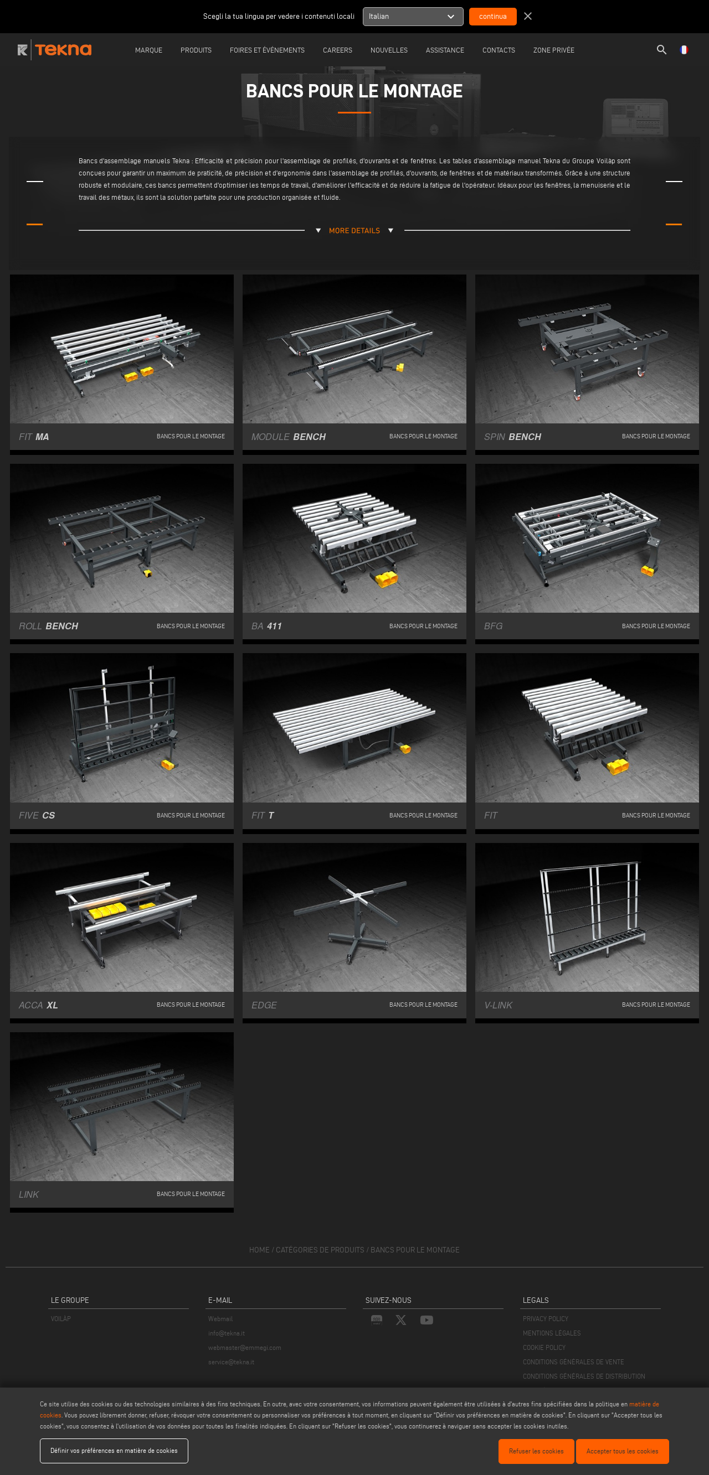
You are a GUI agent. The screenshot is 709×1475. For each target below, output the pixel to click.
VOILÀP (61, 1318)
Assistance (445, 50)
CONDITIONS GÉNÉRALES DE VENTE (573, 1361)
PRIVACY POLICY (545, 1318)
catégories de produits (320, 1250)
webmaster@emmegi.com (244, 1347)
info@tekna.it (226, 1333)
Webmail (220, 1318)
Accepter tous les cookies (623, 1451)
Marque (148, 50)
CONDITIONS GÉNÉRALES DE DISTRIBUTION (584, 1376)
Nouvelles (389, 50)
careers (337, 50)
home (259, 1250)
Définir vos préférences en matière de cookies (114, 1451)
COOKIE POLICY (544, 1347)
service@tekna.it (231, 1361)
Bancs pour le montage (415, 1250)
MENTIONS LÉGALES (552, 1333)
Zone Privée (553, 50)
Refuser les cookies (536, 1451)
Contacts (498, 50)
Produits (196, 50)
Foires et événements (267, 50)
